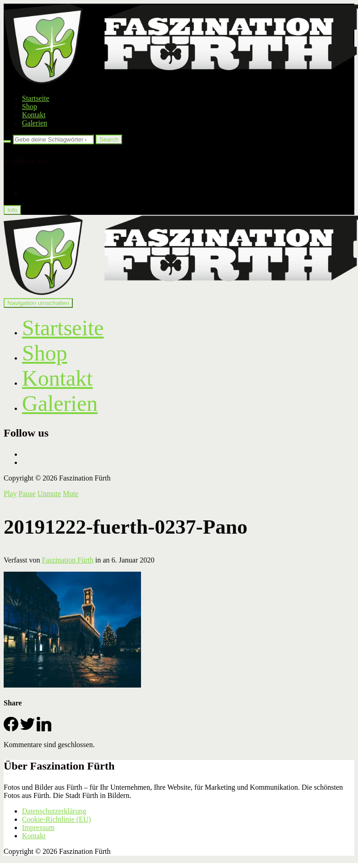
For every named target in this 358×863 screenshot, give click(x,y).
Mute (70, 493)
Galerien (34, 123)
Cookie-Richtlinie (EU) (56, 819)
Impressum (38, 827)
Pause (26, 493)
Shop (29, 106)
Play (10, 493)
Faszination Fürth (67, 560)
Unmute (49, 493)
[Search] (7, 141)
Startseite (35, 98)
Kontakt (34, 115)
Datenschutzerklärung (54, 811)
